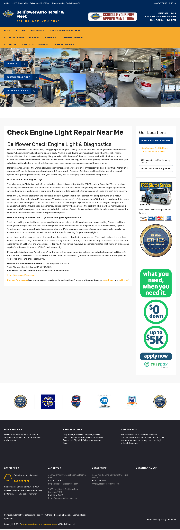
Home (7, 30)
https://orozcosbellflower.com (21, 275)
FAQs (149, 520)
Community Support (72, 37)
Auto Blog (10, 44)
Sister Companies (64, 44)
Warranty (44, 44)
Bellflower (12, 283)
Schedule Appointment (20, 77)
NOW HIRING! (50, 37)
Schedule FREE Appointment (64, 30)
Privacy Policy (159, 520)
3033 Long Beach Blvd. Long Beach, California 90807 (64, 491)
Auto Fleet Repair (14, 37)
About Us (20, 30)
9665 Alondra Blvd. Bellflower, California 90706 (110, 476)
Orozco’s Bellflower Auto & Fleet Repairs (39, 525)
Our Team (34, 37)
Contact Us (27, 44)
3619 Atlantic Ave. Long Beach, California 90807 (67, 476)
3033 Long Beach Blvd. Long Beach (155, 161)
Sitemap (172, 520)
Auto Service (37, 30)
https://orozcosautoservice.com (63, 484)
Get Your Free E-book (19, 91)
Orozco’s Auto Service (17, 280)
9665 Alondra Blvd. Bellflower (155, 140)
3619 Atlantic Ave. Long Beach (156, 168)
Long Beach (109, 280)
